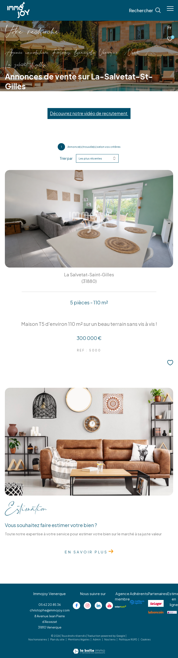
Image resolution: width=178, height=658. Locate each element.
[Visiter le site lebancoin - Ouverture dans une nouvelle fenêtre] (156, 612)
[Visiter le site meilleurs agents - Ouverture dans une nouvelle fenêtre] (137, 602)
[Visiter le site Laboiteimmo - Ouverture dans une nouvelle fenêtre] (89, 647)
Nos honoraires (37, 639)
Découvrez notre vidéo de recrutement (89, 113)
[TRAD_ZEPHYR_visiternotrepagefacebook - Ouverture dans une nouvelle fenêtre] (76, 605)
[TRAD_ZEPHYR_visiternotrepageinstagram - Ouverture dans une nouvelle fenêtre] (87, 605)
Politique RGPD (128, 639)
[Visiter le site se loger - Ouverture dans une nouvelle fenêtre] (156, 603)
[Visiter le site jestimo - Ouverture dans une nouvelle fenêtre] (172, 612)
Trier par (66, 158)
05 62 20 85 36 (49, 605)
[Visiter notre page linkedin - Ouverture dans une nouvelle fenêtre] (98, 605)
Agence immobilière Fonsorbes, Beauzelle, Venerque (61, 53)
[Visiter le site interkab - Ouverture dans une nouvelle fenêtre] (120, 607)
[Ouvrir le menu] (170, 8)
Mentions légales (79, 639)
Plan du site (57, 639)
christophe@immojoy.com (50, 610)
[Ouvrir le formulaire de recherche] (145, 10)
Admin (97, 639)
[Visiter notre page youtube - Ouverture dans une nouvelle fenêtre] (109, 605)
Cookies (145, 639)
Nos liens (110, 639)
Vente (133, 53)
